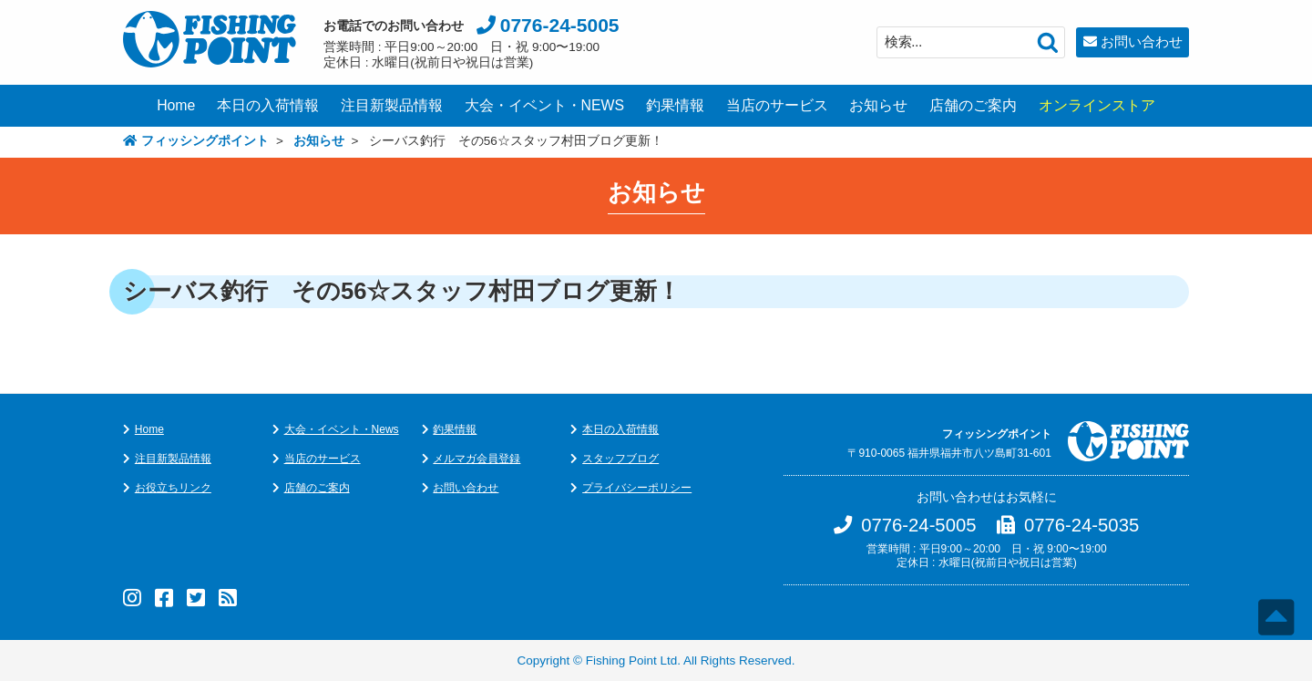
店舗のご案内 (973, 105)
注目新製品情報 (392, 105)
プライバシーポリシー (637, 487)
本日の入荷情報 (268, 105)
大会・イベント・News (341, 429)
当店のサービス (777, 105)
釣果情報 (675, 105)
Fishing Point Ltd (632, 660)
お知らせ (878, 105)
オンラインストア (1097, 105)
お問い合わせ (1142, 41)
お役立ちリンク (173, 487)
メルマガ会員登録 (476, 458)
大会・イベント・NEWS (545, 105)
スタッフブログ (620, 458)
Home (176, 105)
